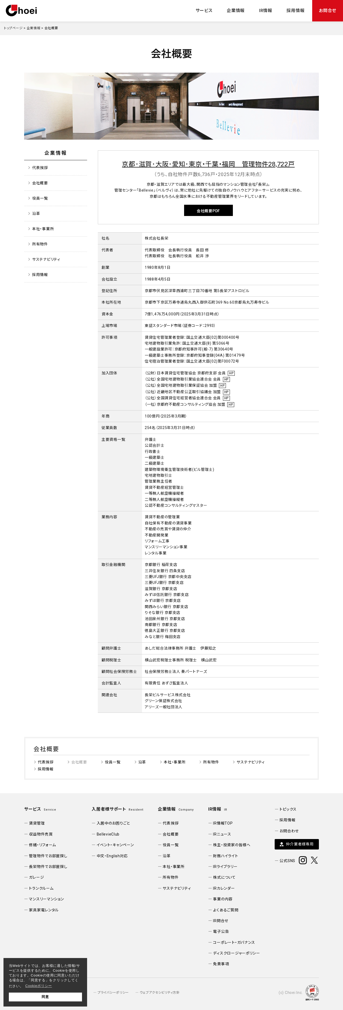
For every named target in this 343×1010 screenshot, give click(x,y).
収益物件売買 (41, 834)
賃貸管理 (37, 823)
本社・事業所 (43, 229)
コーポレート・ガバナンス (234, 942)
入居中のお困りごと (113, 823)
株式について (224, 877)
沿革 (36, 213)
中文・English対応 (112, 856)
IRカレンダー (224, 888)
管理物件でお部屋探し (48, 856)
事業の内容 (223, 899)
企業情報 (236, 10)
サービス (204, 10)
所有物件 (40, 244)
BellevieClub (108, 834)
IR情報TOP (223, 823)
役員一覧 (40, 198)
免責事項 (221, 964)
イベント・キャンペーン (115, 845)
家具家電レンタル (44, 910)
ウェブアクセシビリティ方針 (160, 992)
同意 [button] (45, 997)
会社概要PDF (208, 211)
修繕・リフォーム (42, 845)
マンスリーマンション (46, 899)
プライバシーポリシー (113, 992)
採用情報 (295, 10)
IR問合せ (220, 921)
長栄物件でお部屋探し (48, 866)
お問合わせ (289, 831)
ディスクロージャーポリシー (236, 953)
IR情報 (265, 10)
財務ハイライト (225, 856)
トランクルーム (41, 888)
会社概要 (40, 183)
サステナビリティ (46, 259)
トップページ (13, 28)
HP (231, 373)
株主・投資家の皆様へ (231, 845)
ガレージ (36, 877)
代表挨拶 (40, 168)
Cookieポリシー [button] (38, 986)
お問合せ (327, 10)
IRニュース (222, 834)
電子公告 (221, 931)
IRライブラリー (225, 866)
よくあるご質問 (225, 910)
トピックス (288, 809)
